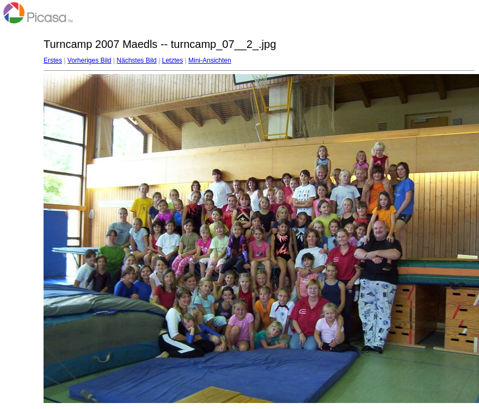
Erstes (53, 60)
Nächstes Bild (136, 60)
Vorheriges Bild (89, 60)
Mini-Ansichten (209, 60)
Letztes (172, 60)
